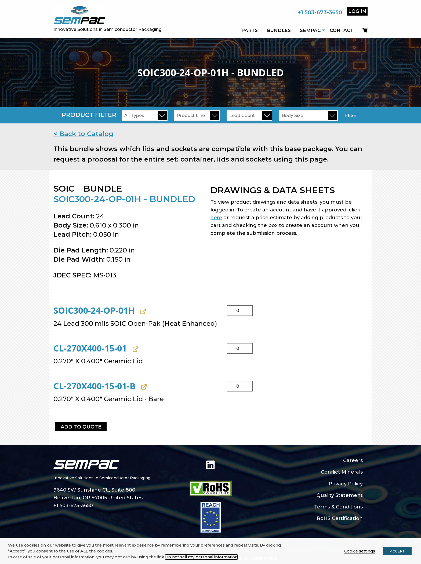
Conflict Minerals (342, 472)
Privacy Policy (346, 484)
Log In (357, 11)
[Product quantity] (240, 310)
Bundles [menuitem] (279, 30)
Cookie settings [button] (359, 551)
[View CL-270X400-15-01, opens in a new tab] (135, 349)
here (216, 218)
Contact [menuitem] (341, 30)
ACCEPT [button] (397, 551)
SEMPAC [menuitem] (310, 30)
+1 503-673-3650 (320, 12)
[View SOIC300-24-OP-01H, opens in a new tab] (142, 311)
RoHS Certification (340, 518)
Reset (351, 115)
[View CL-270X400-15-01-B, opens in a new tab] (143, 387)
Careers (353, 460)
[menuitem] (363, 30)
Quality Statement (340, 495)
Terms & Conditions (338, 507)
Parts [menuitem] (249, 30)
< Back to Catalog (83, 134)
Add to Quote (81, 427)
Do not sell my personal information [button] (201, 557)
